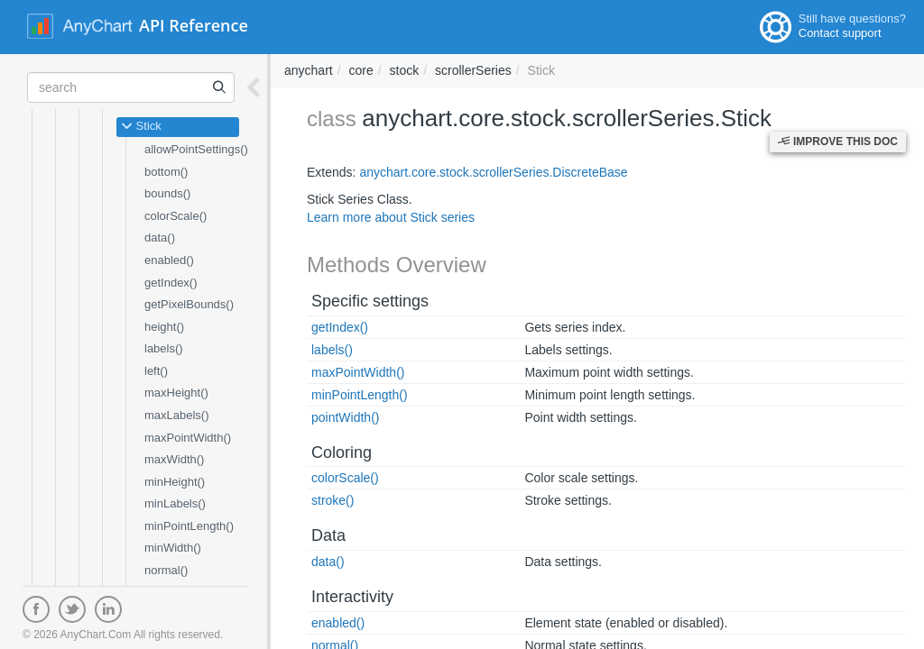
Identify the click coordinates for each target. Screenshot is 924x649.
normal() (166, 570)
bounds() (167, 193)
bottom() (166, 171)
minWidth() (172, 547)
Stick (141, 127)
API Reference (193, 25)
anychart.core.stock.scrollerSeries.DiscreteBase (493, 172)
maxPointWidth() (187, 437)
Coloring (341, 452)
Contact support (840, 33)
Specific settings (370, 301)
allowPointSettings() (196, 149)
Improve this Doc (838, 141)
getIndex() (171, 282)
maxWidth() (174, 459)
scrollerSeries (473, 70)
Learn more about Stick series (391, 217)
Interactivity (352, 597)
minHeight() (174, 482)
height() (164, 327)
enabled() (169, 260)
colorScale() (175, 216)
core (360, 70)
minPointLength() (189, 526)
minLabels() (175, 503)
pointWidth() (345, 417)
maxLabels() (176, 415)
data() (159, 237)
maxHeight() (176, 392)
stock (405, 70)
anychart (308, 70)
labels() (163, 348)
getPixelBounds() (189, 304)
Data (328, 535)
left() (156, 371)
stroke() (332, 500)
